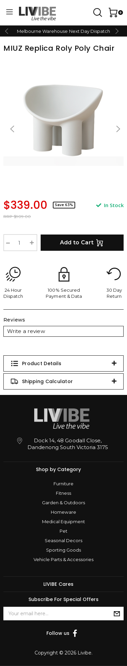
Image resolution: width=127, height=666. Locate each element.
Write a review (26, 331)
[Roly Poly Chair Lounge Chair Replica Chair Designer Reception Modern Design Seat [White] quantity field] (20, 242)
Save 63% (64, 205)
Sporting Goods (63, 550)
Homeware (63, 512)
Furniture (63, 483)
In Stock (110, 205)
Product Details (35, 363)
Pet (63, 531)
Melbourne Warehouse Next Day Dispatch (63, 31)
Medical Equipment (63, 521)
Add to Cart (82, 243)
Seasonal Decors (63, 540)
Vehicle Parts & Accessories (63, 559)
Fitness (63, 493)
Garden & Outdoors (63, 502)
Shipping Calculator (41, 381)
